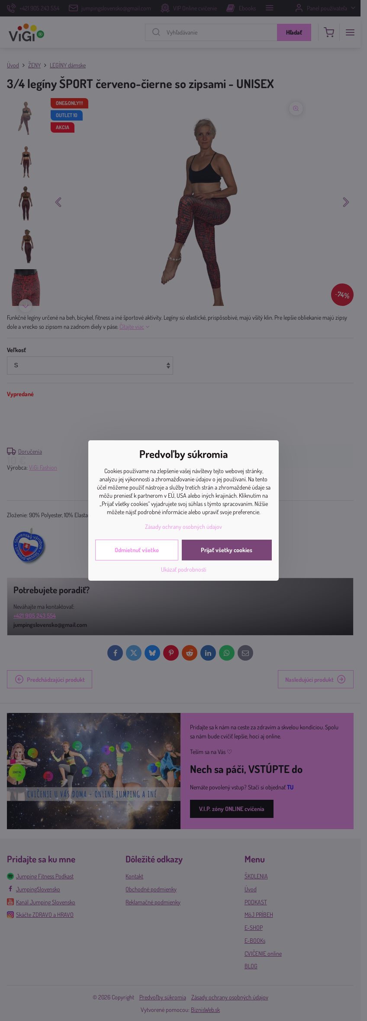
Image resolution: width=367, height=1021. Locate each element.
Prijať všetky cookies (226, 549)
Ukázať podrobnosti (183, 569)
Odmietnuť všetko (137, 549)
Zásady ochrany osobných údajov (183, 526)
